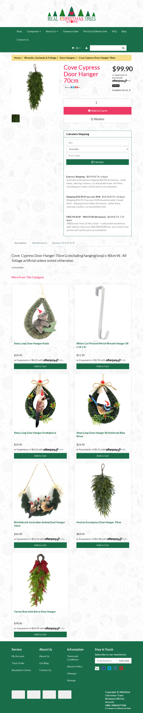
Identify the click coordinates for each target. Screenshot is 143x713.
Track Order (18, 663)
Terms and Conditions (73, 658)
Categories (34, 31)
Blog (124, 31)
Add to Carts (97, 110)
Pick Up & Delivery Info (95, 31)
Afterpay (71, 673)
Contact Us (23, 39)
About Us (52, 31)
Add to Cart (40, 366)
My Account (18, 656)
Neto (129, 708)
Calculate (97, 162)
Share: (72, 87)
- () (76, 47)
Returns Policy (74, 666)
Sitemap (71, 680)
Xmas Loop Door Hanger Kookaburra (35, 432)
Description (20, 242)
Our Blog (44, 663)
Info (129, 80)
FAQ (114, 31)
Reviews (63, 242)
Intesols (109, 702)
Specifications (39, 242)
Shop (19, 31)
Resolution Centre (21, 670)
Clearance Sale (70, 31)
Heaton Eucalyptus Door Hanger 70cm (98, 522)
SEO (119, 698)
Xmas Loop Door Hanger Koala (31, 343)
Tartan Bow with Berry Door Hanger (35, 611)
